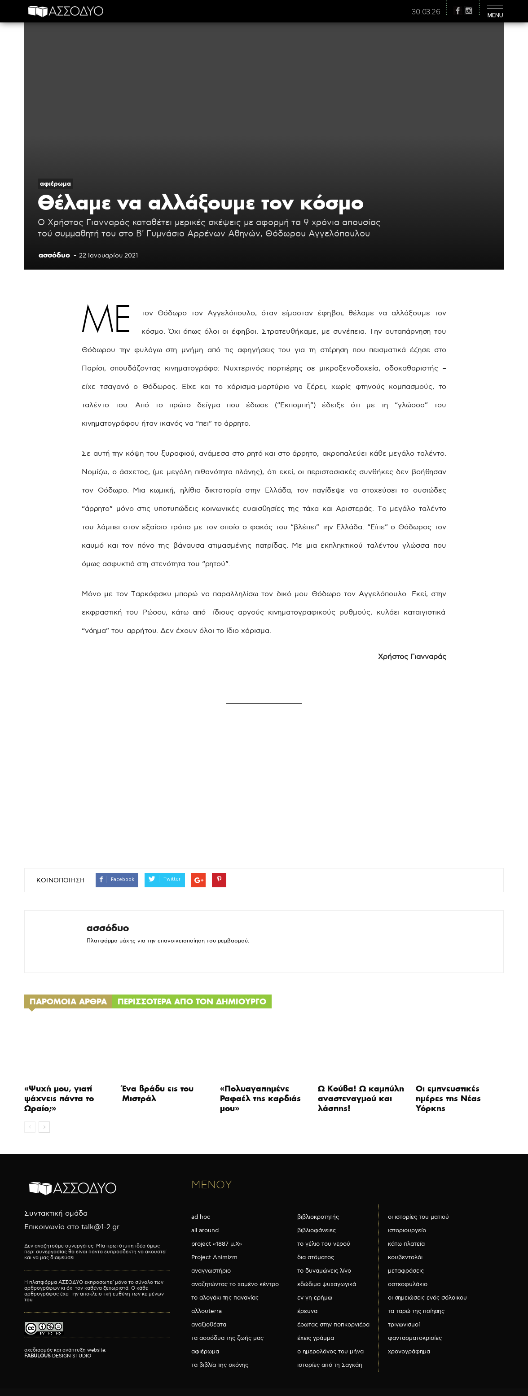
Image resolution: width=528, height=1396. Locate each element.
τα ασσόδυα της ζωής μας (227, 1338)
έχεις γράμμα (315, 1338)
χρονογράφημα (409, 1351)
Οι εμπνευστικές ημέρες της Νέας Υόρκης (448, 1098)
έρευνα (307, 1311)
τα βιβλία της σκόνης (219, 1365)
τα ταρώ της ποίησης (416, 1311)
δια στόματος (315, 1257)
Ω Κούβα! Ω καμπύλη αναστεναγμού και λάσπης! (361, 1098)
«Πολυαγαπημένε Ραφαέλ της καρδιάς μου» (260, 1098)
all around (205, 1230)
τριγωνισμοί (404, 1324)
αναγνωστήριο (211, 1270)
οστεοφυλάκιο (407, 1284)
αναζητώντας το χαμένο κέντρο (235, 1284)
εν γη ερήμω (314, 1297)
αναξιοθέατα (208, 1324)
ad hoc (200, 1217)
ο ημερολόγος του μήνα (330, 1351)
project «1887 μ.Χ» (216, 1244)
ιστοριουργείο (407, 1230)
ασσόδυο (54, 254)
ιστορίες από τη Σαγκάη (329, 1365)
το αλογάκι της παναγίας (225, 1297)
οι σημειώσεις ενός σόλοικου (427, 1297)
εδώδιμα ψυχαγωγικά (326, 1284)
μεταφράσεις (406, 1270)
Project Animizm (214, 1257)
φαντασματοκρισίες (415, 1338)
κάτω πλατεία (406, 1244)
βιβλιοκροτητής (318, 1217)
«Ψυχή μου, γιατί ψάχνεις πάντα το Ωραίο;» (59, 1098)
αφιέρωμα (55, 183)
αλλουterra (206, 1311)
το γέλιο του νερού (323, 1244)
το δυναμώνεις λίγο (324, 1270)
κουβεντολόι (405, 1257)
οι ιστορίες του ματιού (418, 1217)
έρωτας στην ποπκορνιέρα (333, 1324)
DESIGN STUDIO (57, 1356)
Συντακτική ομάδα (56, 1213)
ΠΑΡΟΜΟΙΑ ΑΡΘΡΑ (68, 1001)
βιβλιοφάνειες (316, 1230)
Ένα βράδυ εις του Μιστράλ (158, 1093)
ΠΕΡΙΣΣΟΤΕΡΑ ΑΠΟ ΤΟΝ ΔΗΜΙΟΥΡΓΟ (192, 1001)
